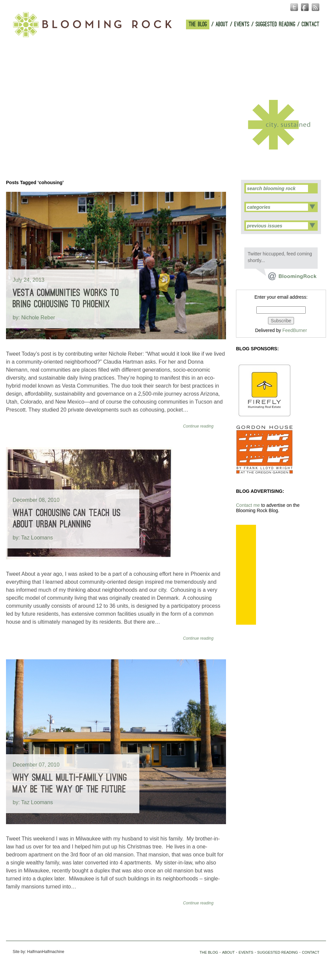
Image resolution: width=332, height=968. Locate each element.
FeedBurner (294, 330)
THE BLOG (198, 24)
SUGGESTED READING (275, 24)
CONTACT (310, 24)
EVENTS (241, 24)
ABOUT (222, 24)
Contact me (248, 505)
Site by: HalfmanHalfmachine (38, 951)
